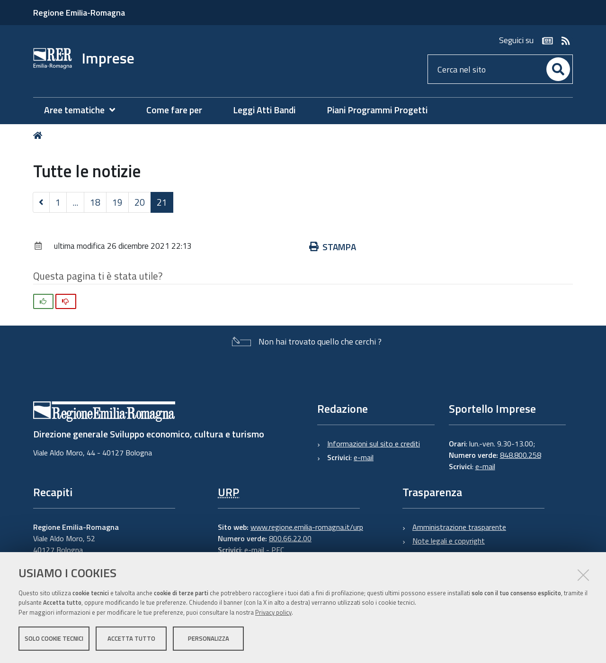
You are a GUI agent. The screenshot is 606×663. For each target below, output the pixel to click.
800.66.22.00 (290, 538)
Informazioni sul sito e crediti (373, 443)
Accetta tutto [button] (131, 638)
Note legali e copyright (448, 540)
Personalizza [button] (208, 638)
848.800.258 (520, 455)
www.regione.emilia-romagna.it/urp (306, 527)
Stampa (332, 247)
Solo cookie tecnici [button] (54, 638)
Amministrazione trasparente (459, 527)
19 (117, 202)
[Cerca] (558, 69)
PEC (277, 549)
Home (39, 135)
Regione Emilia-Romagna (79, 12)
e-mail (364, 457)
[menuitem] (84, 110)
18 (95, 202)
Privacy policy (273, 612)
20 (139, 202)
